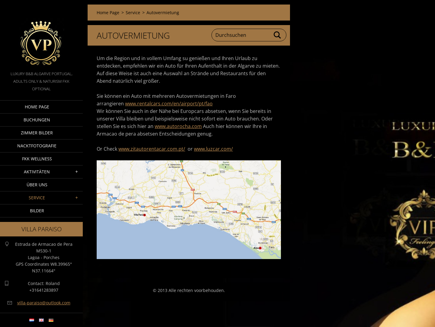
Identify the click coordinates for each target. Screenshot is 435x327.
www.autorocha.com (178, 126)
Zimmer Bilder (37, 133)
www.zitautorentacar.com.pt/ (151, 149)
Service (37, 197)
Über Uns (37, 185)
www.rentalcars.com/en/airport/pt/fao (169, 103)
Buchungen (37, 120)
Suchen (278, 35)
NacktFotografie (36, 146)
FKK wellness (37, 159)
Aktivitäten (37, 172)
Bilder (37, 210)
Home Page (37, 107)
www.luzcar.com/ (213, 149)
